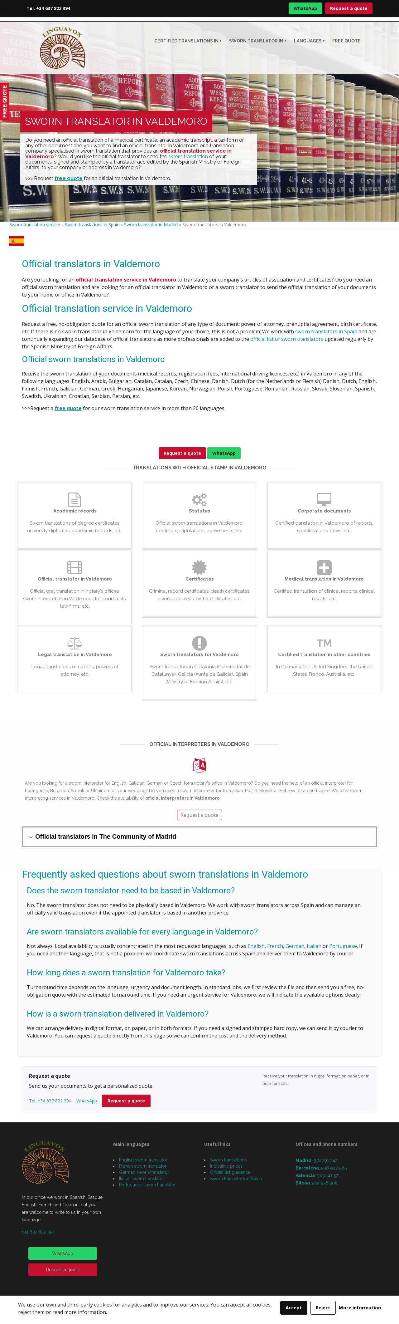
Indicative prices (226, 1166)
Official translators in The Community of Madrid (105, 836)
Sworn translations (228, 1159)
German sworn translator (144, 1172)
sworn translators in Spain (326, 331)
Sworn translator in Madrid (151, 225)
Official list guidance (230, 1172)
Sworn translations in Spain (92, 225)
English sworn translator (143, 1159)
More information (360, 1307)
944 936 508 (325, 1182)
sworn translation (188, 156)
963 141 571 (328, 1175)
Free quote (346, 40)
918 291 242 (326, 1160)
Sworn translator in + (257, 40)
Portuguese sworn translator (147, 1184)
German (295, 946)
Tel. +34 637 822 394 (48, 8)
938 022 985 (334, 1167)
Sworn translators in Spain (236, 1178)
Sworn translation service (34, 225)
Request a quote (349, 8)
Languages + (309, 40)
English (256, 946)
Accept (294, 1307)
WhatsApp (305, 8)
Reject (323, 1307)
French (275, 946)
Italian (314, 946)
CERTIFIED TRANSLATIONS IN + (188, 40)
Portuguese (343, 946)
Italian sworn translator (141, 1178)
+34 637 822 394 (38, 1231)
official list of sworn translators (286, 339)
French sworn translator (142, 1166)
